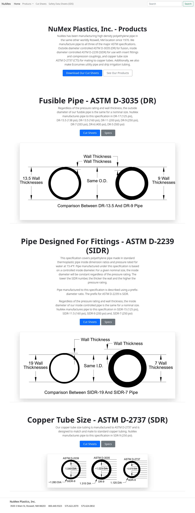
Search (188, 3)
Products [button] (27, 3)
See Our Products (118, 73)
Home (17, 3)
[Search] (164, 3)
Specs (108, 133)
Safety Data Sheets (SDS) (61, 3)
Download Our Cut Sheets (82, 73)
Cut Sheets (41, 3)
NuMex (6, 4)
